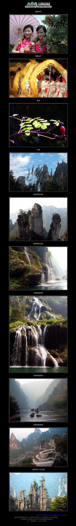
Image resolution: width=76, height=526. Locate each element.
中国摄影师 (41, 515)
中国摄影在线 (50, 515)
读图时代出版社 (60, 515)
